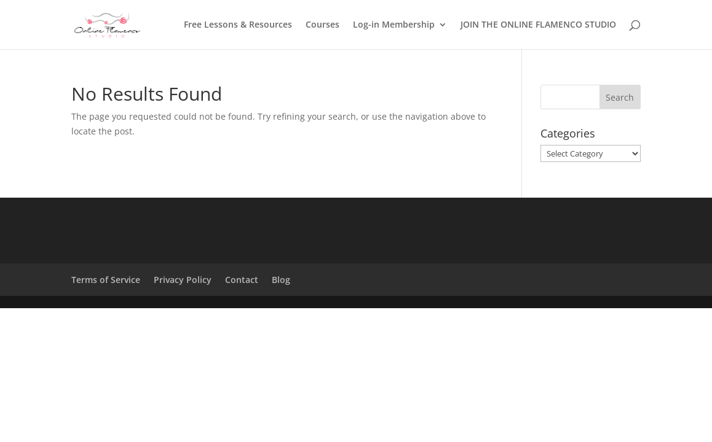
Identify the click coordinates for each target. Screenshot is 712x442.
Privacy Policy (183, 279)
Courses (322, 25)
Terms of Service (105, 279)
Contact (241, 279)
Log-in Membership (394, 25)
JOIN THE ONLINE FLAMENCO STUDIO (538, 25)
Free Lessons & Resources (238, 25)
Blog (281, 279)
